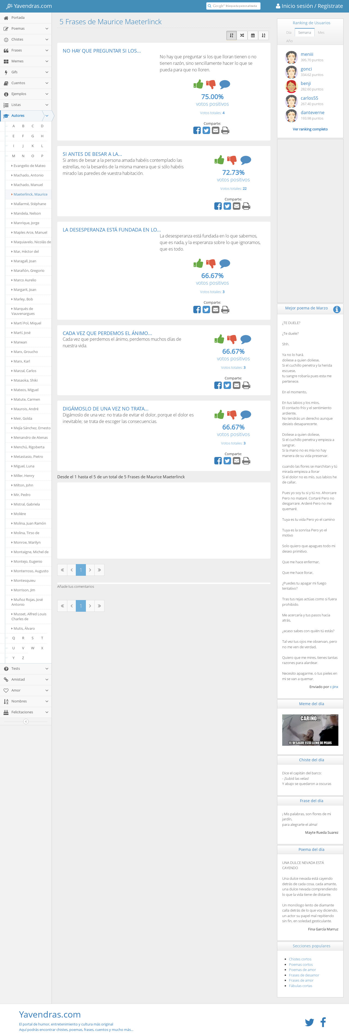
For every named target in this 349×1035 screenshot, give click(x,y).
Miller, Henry (22, 475)
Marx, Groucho (24, 351)
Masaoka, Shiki (24, 380)
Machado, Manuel (27, 184)
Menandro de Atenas (29, 437)
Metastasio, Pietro (27, 456)
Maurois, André (24, 408)
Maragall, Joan (23, 260)
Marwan (19, 342)
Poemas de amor (302, 969)
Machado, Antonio (27, 175)
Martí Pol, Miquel (26, 323)
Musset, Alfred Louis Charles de (28, 616)
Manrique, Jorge (25, 222)
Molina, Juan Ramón (28, 523)
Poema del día (311, 849)
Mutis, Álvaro (23, 628)
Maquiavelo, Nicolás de (31, 241)
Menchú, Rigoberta (27, 447)
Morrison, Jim (23, 589)
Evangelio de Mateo (28, 165)
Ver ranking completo (310, 129)
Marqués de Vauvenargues (23, 311)
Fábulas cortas (300, 985)
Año (289, 40)
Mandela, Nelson (26, 213)
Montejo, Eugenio (26, 561)
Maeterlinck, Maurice (29, 194)
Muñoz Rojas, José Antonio (27, 602)
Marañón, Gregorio (27, 270)
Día (288, 32)
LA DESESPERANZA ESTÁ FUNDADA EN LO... (112, 229)
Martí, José (21, 332)
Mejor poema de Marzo (306, 307)
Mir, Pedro (21, 494)
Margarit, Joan (23, 289)
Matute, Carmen (25, 399)
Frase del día (311, 800)
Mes (321, 32)
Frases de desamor (304, 975)
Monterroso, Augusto (30, 570)
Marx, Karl (20, 361)
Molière (18, 513)
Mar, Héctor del (25, 251)
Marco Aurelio (23, 280)
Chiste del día (311, 759)
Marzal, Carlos (23, 370)
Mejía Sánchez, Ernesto (31, 427)
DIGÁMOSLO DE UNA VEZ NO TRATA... (106, 408)
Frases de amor (301, 980)
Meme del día (311, 703)
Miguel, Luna (22, 466)
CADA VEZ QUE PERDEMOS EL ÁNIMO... (107, 333)
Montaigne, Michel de (30, 551)
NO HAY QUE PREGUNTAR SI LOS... (102, 50)
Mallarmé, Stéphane (28, 203)
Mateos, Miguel (24, 389)
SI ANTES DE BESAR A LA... (92, 154)
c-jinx (334, 686)
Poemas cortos (301, 964)
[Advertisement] (108, 94)
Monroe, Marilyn (26, 542)
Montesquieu (23, 580)
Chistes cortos (300, 959)
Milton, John (22, 485)
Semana (304, 32)
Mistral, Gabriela (25, 504)
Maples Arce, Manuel (29, 232)
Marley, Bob (22, 299)
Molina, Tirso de (25, 532)
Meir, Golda (21, 418)
